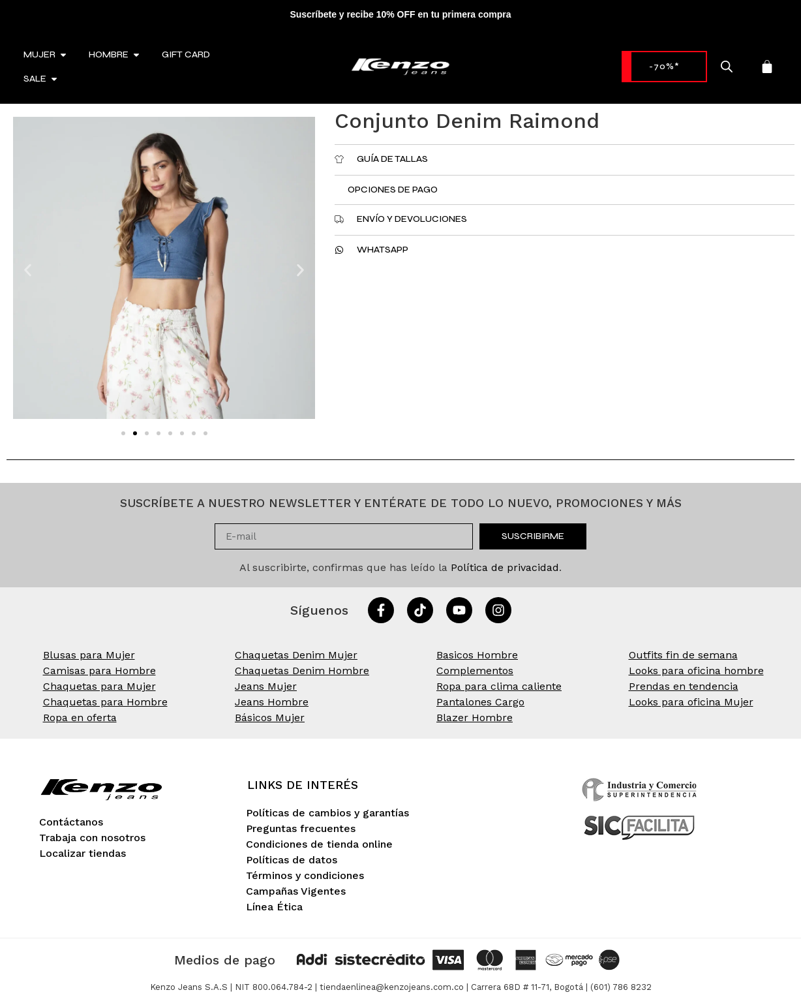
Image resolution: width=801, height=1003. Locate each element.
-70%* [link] (660, 66)
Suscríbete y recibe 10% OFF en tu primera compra (400, 14)
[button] (28, 270)
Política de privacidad (505, 567)
